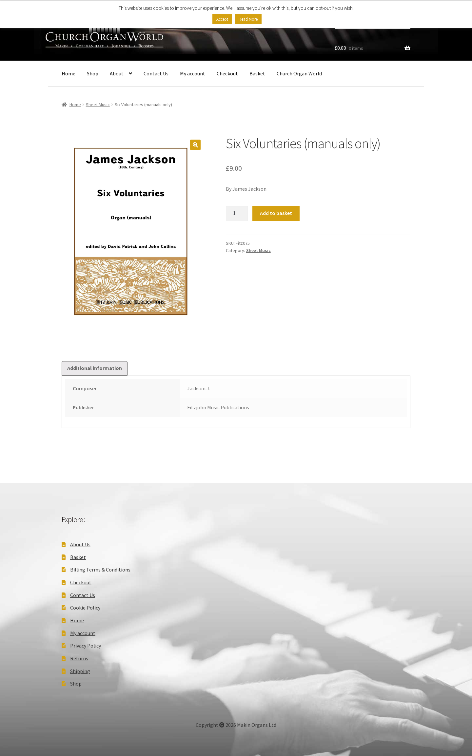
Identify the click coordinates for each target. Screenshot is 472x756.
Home (68, 73)
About (117, 73)
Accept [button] (222, 19)
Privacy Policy (85, 645)
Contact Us (156, 73)
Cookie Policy (85, 607)
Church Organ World (299, 73)
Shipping (80, 671)
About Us (80, 544)
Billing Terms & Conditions (100, 569)
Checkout (227, 73)
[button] (195, 145)
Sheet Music (98, 104)
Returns (79, 658)
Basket (257, 73)
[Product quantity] (237, 213)
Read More (248, 19)
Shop (92, 73)
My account (192, 73)
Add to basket (276, 213)
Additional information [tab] (94, 368)
